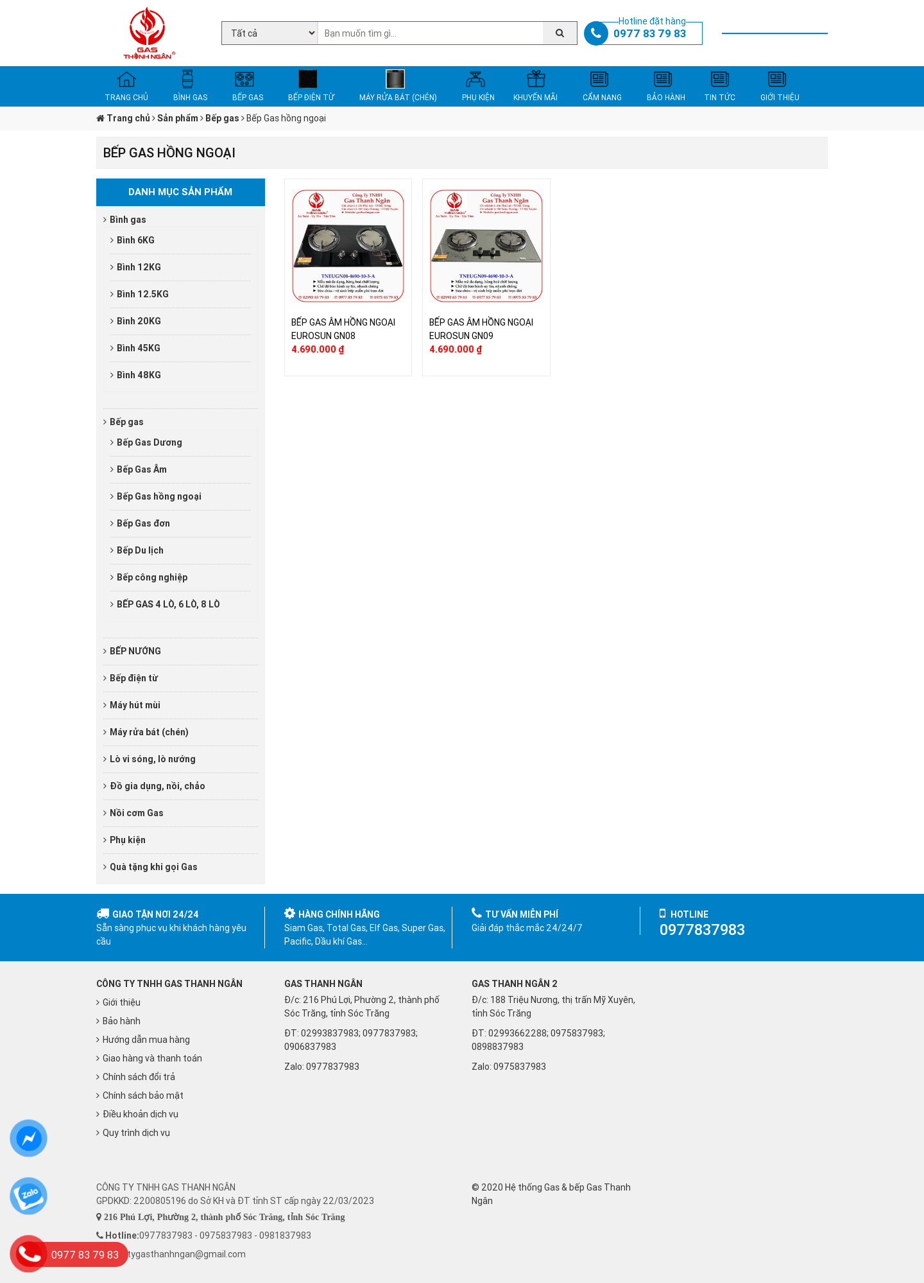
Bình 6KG (136, 240)
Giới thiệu (122, 1002)
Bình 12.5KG (143, 294)
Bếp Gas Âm (142, 469)
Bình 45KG (138, 348)
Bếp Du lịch (140, 550)
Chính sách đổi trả (139, 1077)
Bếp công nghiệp (152, 577)
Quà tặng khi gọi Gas (154, 867)
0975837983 (519, 1066)
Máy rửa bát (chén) (149, 732)
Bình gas (128, 219)
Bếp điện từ (134, 678)
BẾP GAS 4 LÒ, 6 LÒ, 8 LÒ (168, 604)
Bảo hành (122, 1021)
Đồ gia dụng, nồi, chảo (157, 786)
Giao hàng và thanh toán (152, 1058)
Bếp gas (127, 422)
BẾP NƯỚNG (135, 651)
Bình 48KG (139, 375)
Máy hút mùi (135, 705)
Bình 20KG (139, 321)
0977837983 (332, 1066)
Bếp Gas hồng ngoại (159, 496)
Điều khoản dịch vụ (140, 1114)
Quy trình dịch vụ (136, 1133)
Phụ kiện (128, 840)
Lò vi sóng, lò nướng (153, 759)
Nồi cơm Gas (137, 813)
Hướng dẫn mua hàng (146, 1039)
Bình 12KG (139, 267)
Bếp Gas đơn (143, 523)
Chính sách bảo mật (143, 1095)
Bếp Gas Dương (149, 442)
